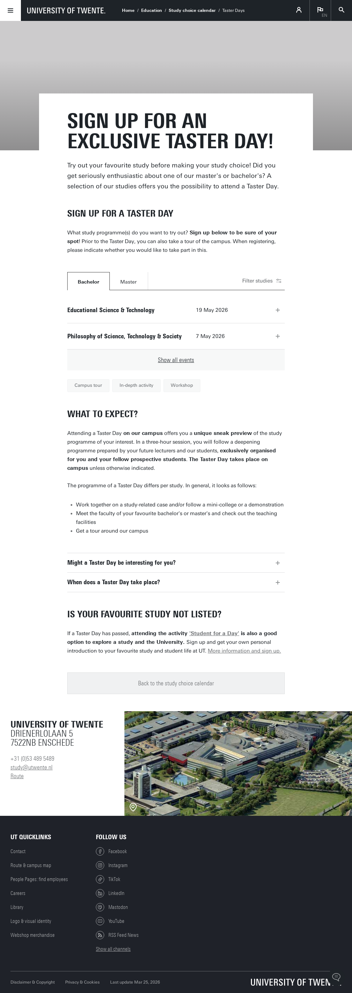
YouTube (110, 921)
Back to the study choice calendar (176, 683)
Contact (17, 851)
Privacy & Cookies (82, 982)
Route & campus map (30, 865)
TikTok (108, 879)
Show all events (176, 360)
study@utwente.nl (31, 767)
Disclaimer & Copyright (32, 982)
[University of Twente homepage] (66, 10)
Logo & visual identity (30, 921)
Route (17, 776)
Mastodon (112, 907)
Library (16, 907)
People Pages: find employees (39, 879)
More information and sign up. (244, 651)
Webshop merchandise (32, 935)
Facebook (111, 851)
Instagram (112, 865)
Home (128, 10)
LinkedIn (110, 893)
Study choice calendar (192, 10)
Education (151, 10)
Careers (17, 893)
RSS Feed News (117, 935)
